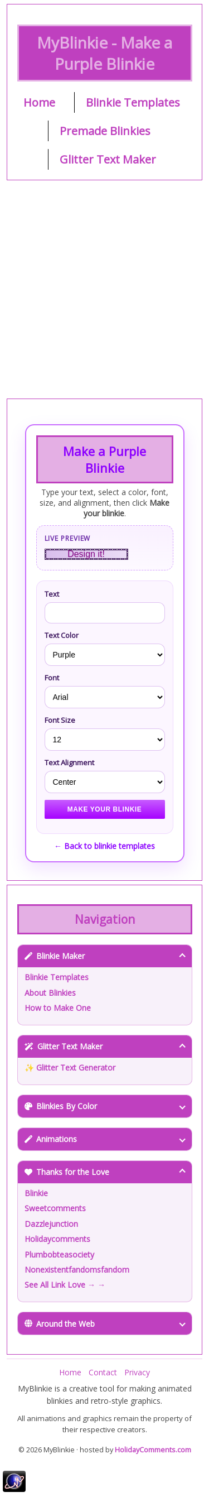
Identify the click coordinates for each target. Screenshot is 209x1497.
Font (52, 678)
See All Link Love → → (65, 1284)
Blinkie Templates (133, 102)
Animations (105, 1139)
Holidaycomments (57, 1239)
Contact (103, 1372)
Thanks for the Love (105, 1172)
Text (52, 594)
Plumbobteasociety (59, 1254)
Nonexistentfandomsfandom (77, 1269)
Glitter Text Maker (108, 159)
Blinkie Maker (105, 956)
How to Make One (58, 1007)
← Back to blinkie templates (104, 846)
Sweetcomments (55, 1208)
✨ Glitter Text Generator (70, 1067)
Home (39, 102)
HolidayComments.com (153, 1450)
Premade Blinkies (105, 130)
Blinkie (36, 1193)
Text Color (62, 635)
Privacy (137, 1372)
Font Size (60, 720)
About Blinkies (50, 992)
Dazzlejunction (51, 1223)
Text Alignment (69, 762)
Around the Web (105, 1323)
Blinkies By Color (105, 1106)
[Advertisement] (104, 289)
